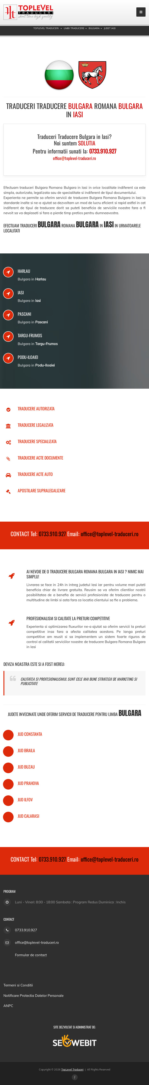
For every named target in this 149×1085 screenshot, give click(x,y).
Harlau (24, 271)
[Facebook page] (75, 1077)
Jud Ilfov (25, 799)
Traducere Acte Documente (40, 458)
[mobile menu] (141, 12)
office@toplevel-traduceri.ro (109, 533)
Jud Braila (26, 750)
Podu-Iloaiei (28, 357)
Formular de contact (31, 955)
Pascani (24, 314)
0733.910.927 (52, 533)
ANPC (8, 1006)
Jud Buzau (26, 767)
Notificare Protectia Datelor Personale (33, 995)
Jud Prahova (28, 783)
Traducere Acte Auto (35, 474)
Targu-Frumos (30, 335)
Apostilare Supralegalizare (41, 490)
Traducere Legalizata (35, 425)
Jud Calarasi (28, 816)
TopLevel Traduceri (72, 1069)
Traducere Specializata (37, 441)
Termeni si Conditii (18, 985)
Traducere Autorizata (36, 409)
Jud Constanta (30, 734)
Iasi (21, 292)
